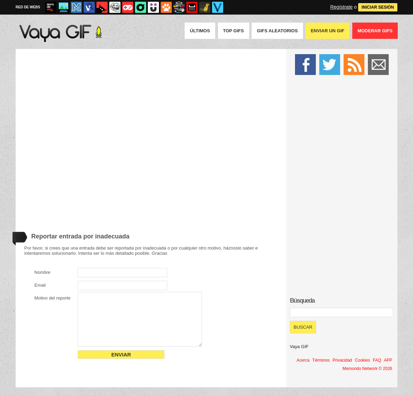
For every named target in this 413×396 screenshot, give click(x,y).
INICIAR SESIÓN (378, 7)
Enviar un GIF (327, 30)
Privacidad (342, 360)
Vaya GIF (299, 346)
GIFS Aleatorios (277, 30)
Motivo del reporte (52, 298)
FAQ (377, 360)
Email (40, 285)
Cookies (362, 360)
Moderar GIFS (375, 30)
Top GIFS (233, 30)
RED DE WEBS (28, 7)
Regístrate (341, 7)
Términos (321, 360)
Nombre (42, 272)
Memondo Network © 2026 (367, 368)
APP (388, 360)
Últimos (200, 30)
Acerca (302, 360)
